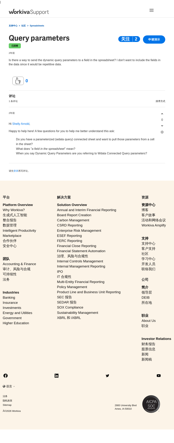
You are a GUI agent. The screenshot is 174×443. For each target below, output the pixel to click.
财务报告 (148, 344)
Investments (12, 308)
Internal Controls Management (80, 261)
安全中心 (10, 246)
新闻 (145, 354)
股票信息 (148, 349)
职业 (145, 315)
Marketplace (12, 236)
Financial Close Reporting (76, 246)
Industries (11, 292)
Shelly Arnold (20, 123)
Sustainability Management (77, 313)
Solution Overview (72, 205)
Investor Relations (156, 339)
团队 (6, 259)
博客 (145, 210)
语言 (10, 386)
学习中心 (148, 259)
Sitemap (7, 405)
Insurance (10, 303)
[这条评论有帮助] (162, 114)
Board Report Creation (74, 215)
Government (12, 318)
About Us (149, 321)
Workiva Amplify (154, 225)
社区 (23, 25)
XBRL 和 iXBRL (69, 318)
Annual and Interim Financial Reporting (86, 210)
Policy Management (72, 287)
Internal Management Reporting (81, 266)
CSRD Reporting (70, 225)
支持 (145, 238)
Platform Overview (18, 205)
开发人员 (148, 264)
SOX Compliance (70, 307)
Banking (9, 297)
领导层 (147, 292)
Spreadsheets (37, 25)
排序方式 (160, 101)
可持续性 (10, 274)
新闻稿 (147, 359)
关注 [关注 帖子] (125, 39)
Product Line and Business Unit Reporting (89, 292)
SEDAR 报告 (67, 302)
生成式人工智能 (15, 215)
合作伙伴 (10, 241)
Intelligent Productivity (19, 230)
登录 (16, 171)
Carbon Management (73, 220)
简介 (145, 287)
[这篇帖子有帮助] (18, 81)
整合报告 (10, 220)
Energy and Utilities (17, 313)
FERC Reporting (69, 241)
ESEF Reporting (69, 236)
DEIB (146, 297)
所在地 (147, 303)
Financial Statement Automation (81, 251)
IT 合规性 (64, 277)
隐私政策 (7, 400)
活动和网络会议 (154, 220)
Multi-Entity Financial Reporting (80, 282)
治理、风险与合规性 (72, 256)
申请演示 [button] (154, 39)
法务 (6, 279)
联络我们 (148, 269)
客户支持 (148, 249)
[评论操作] (162, 132)
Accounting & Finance (19, 264)
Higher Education (16, 323)
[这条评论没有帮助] (162, 126)
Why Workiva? (14, 210)
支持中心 (13, 25)
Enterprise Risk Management (79, 230)
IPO (60, 271)
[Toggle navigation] (155, 10)
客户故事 (148, 215)
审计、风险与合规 (16, 269)
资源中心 (148, 205)
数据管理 (10, 225)
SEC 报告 (64, 297)
